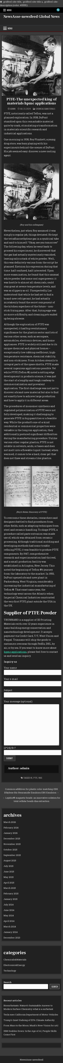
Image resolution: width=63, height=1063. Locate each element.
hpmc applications (15, 651)
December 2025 (12, 838)
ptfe (35, 777)
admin (12, 109)
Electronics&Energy (14, 965)
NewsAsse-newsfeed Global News (32, 16)
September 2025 (12, 855)
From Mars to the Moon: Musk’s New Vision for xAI (31, 1025)
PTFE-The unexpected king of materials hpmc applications (31, 101)
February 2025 (11, 893)
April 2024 (9, 920)
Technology (10, 970)
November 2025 (12, 844)
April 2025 (9, 882)
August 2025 (10, 860)
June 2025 (9, 871)
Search (8, 982)
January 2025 (10, 899)
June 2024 (9, 910)
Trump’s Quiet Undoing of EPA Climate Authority (29, 1020)
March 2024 (10, 926)
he (31, 777)
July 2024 (9, 904)
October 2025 (10, 849)
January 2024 (11, 932)
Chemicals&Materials (45, 108)
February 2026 (11, 827)
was (40, 777)
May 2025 (9, 877)
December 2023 (12, 937)
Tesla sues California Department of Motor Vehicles (31, 1014)
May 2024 (9, 915)
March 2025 (10, 887)
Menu (9, 10)
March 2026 (10, 822)
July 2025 (8, 866)
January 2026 (11, 832)
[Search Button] (58, 9)
